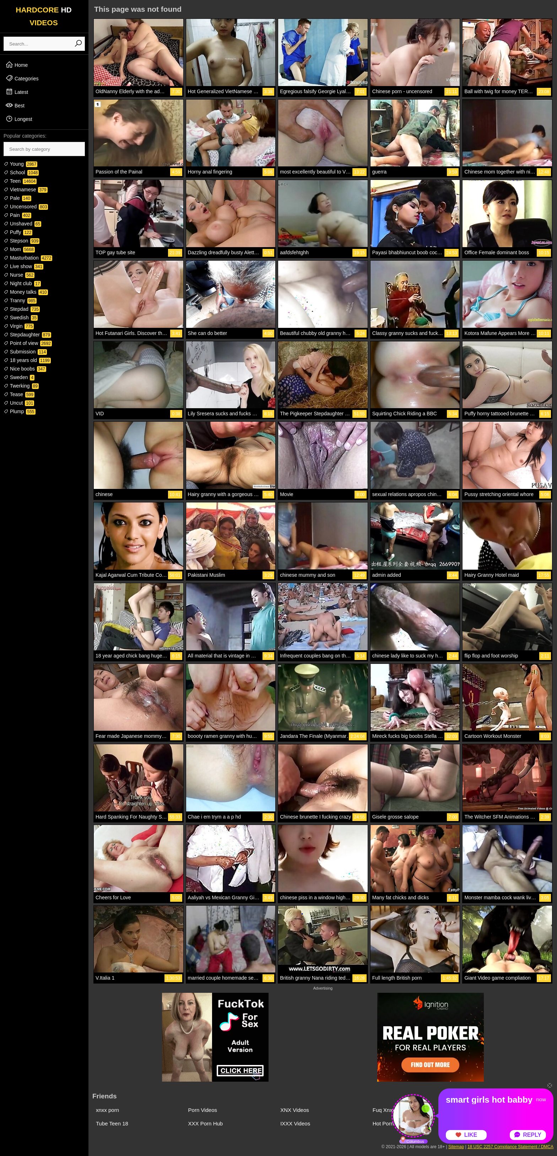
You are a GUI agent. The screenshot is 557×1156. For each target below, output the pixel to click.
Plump (20, 411)
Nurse (19, 275)
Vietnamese (26, 189)
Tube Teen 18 (112, 1123)
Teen (20, 181)
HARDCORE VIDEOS (44, 16)
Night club (22, 283)
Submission (25, 352)
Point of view (28, 343)
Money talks (26, 292)
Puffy (18, 232)
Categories (22, 78)
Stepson (21, 241)
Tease (19, 394)
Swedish (21, 317)
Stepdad (22, 309)
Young (20, 164)
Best (15, 105)
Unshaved (22, 224)
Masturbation (28, 258)
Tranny (20, 300)
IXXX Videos (295, 1123)
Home (16, 65)
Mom (19, 249)
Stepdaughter (27, 334)
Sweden (19, 377)
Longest (18, 119)
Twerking (21, 386)
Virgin (19, 326)
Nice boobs (25, 369)
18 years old (27, 360)
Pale (17, 198)
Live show (23, 266)
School (21, 172)
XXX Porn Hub (205, 1123)
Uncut (19, 403)
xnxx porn (107, 1110)
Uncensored (26, 206)
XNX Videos (294, 1110)
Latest (16, 92)
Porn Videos (202, 1110)
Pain (17, 215)
